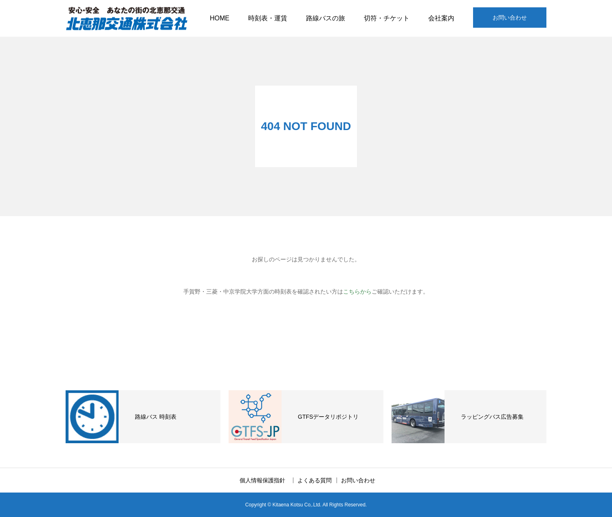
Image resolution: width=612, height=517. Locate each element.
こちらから (357, 291)
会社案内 (441, 18)
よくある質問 (314, 480)
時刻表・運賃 (267, 18)
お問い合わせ (510, 17)
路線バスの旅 (325, 18)
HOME (219, 18)
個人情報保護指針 (265, 480)
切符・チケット (386, 18)
